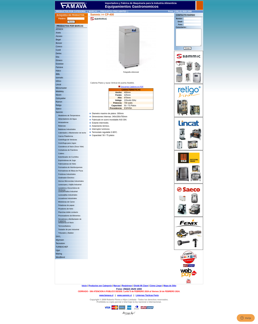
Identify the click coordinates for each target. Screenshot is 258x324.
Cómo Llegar (156, 286)
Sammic (59, 112)
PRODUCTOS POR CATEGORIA (71, 11)
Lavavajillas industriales (67, 195)
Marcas (116, 286)
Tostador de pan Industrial (68, 229)
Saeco (58, 109)
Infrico (58, 81)
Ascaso (59, 36)
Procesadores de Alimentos (69, 216)
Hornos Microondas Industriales (71, 181)
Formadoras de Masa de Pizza (70, 171)
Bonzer (59, 43)
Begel (58, 39)
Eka (57, 57)
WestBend (60, 257)
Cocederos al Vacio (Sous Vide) (71, 147)
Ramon (59, 102)
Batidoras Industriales (67, 129)
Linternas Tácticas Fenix (147, 295)
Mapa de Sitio (170, 286)
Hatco (58, 71)
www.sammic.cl (124, 295)
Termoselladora (64, 226)
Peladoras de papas (66, 205)
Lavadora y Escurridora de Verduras (68, 188)
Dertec (59, 53)
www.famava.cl (106, 295)
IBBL (58, 74)
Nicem (58, 95)
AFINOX (59, 29)
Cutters (61, 153)
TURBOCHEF (62, 247)
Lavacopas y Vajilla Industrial (69, 185)
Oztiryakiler (61, 98)
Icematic (59, 77)
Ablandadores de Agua (67, 119)
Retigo (59, 105)
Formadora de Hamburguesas (70, 167)
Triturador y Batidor (66, 233)
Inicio (84, 286)
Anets (58, 33)
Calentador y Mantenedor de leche (72, 133)
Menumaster (61, 88)
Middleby (60, 91)
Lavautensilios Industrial (67, 191)
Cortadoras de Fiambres (68, 150)
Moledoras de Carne (66, 202)
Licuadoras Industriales (67, 198)
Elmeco (59, 60)
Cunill (58, 50)
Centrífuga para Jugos (67, 143)
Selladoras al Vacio (66, 223)
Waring (59, 254)
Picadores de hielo (65, 209)
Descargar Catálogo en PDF (132, 87)
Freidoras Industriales (67, 174)
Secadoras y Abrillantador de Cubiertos (69, 219)
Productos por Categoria (100, 286)
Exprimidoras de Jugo (67, 160)
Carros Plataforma (65, 136)
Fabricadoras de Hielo (67, 164)
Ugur (58, 250)
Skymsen (60, 240)
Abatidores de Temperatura (69, 115)
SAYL (58, 236)
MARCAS (93, 11)
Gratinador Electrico (66, 178)
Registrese (127, 286)
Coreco (59, 46)
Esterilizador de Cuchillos (68, 157)
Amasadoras (63, 122)
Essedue (60, 64)
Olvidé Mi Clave (141, 286)
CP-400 (109, 14)
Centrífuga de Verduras (67, 140)
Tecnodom (60, 243)
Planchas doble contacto (68, 212)
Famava (59, 67)
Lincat (58, 84)
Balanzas (62, 126)
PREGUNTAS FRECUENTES (113, 11)
